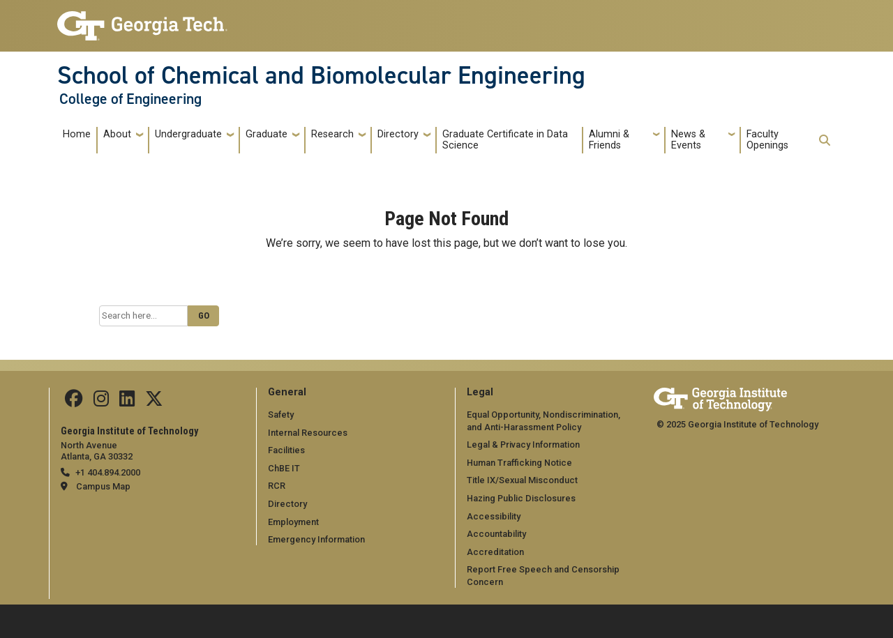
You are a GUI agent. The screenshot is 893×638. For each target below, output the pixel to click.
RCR (276, 485)
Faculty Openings (767, 139)
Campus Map (103, 486)
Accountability (496, 534)
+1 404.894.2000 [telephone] (107, 472)
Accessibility (493, 516)
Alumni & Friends (609, 139)
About (117, 134)
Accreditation (495, 552)
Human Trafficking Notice (519, 462)
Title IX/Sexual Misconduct (522, 480)
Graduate (266, 134)
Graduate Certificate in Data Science (505, 139)
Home (77, 134)
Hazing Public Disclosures (521, 498)
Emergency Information (316, 539)
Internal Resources (307, 432)
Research (332, 134)
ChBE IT (284, 468)
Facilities (286, 450)
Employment (293, 522)
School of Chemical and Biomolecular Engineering (321, 75)
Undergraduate (188, 134)
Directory (398, 134)
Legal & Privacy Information (523, 444)
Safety (281, 414)
